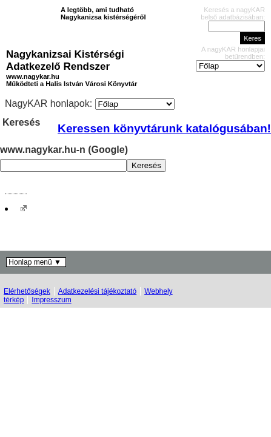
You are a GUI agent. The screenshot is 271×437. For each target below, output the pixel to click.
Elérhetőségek (27, 291)
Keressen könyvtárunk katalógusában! (164, 128)
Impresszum (51, 300)
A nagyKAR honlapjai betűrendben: (233, 53)
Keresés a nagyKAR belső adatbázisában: (233, 13)
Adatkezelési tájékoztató (97, 291)
